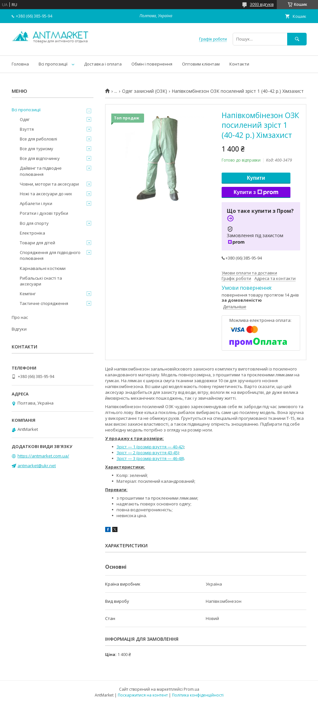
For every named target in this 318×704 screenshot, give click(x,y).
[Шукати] (297, 39)
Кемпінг (28, 294)
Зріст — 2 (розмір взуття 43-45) (147, 452)
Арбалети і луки (36, 203)
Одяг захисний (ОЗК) (144, 91)
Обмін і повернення (151, 64)
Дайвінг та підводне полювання (41, 171)
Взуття (27, 129)
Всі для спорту (34, 223)
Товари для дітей (37, 243)
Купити (256, 178)
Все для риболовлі (38, 139)
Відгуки (19, 329)
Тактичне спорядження (44, 303)
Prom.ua (191, 689)
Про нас (20, 317)
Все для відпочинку (40, 158)
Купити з (256, 192)
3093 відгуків (262, 4)
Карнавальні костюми (43, 268)
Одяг (25, 119)
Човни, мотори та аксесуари (49, 184)
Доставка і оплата (103, 64)
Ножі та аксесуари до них (46, 194)
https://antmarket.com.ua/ (43, 455)
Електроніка (32, 233)
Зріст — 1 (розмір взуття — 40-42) (150, 447)
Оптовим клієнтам (201, 64)
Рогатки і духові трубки (44, 213)
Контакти (239, 64)
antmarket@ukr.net (37, 465)
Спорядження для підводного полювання (50, 255)
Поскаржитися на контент (143, 695)
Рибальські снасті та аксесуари (41, 281)
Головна (20, 64)
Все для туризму (36, 149)
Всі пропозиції (53, 64)
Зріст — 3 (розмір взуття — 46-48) (150, 458)
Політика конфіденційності (198, 695)
